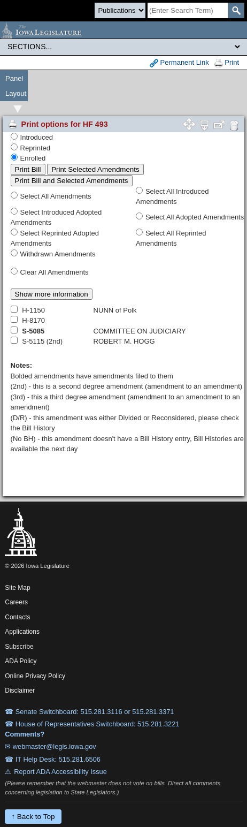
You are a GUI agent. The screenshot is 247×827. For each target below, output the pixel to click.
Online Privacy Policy (35, 676)
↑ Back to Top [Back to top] (33, 817)
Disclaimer (20, 690)
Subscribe (19, 646)
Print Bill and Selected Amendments (71, 181)
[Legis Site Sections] (123, 46)
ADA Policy (20, 661)
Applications (22, 631)
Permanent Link (179, 62)
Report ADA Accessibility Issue (60, 772)
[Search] (188, 10)
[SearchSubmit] (236, 10)
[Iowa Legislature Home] (123, 30)
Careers (16, 602)
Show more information (51, 294)
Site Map (17, 587)
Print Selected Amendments (95, 169)
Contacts (17, 617)
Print (226, 62)
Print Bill (28, 169)
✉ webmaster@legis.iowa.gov (50, 746)
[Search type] (120, 10)
